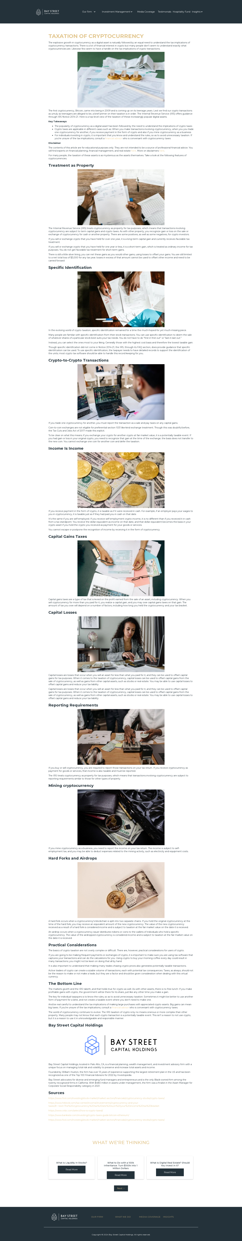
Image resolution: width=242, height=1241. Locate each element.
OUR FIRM (97, 1217)
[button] (89, 11)
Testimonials (164, 11)
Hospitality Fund (181, 11)
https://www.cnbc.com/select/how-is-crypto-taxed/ (75, 1110)
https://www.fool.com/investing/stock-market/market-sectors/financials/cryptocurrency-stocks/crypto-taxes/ (106, 1098)
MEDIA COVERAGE (150, 1217)
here (133, 150)
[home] (47, 11)
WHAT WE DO (123, 1217)
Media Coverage (146, 11)
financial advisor (113, 138)
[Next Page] (121, 1188)
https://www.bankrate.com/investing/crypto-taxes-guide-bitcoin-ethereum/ (88, 1115)
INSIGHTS (168, 1217)
